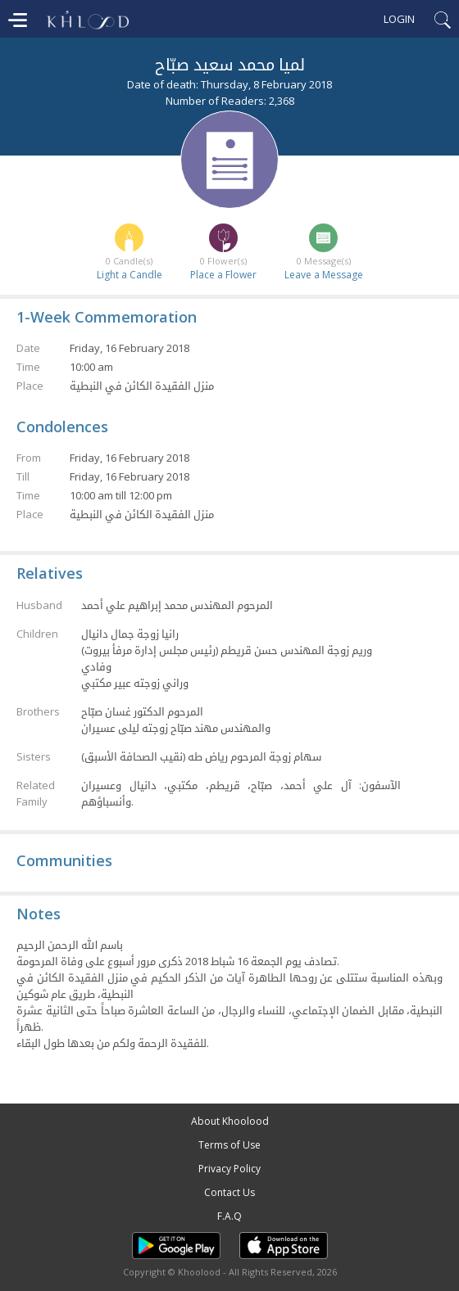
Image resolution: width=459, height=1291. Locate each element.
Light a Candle (129, 275)
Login (399, 18)
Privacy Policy (229, 1169)
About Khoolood (230, 1121)
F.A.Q (229, 1216)
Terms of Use (229, 1145)
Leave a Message (323, 275)
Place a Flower (223, 275)
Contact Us (229, 1192)
